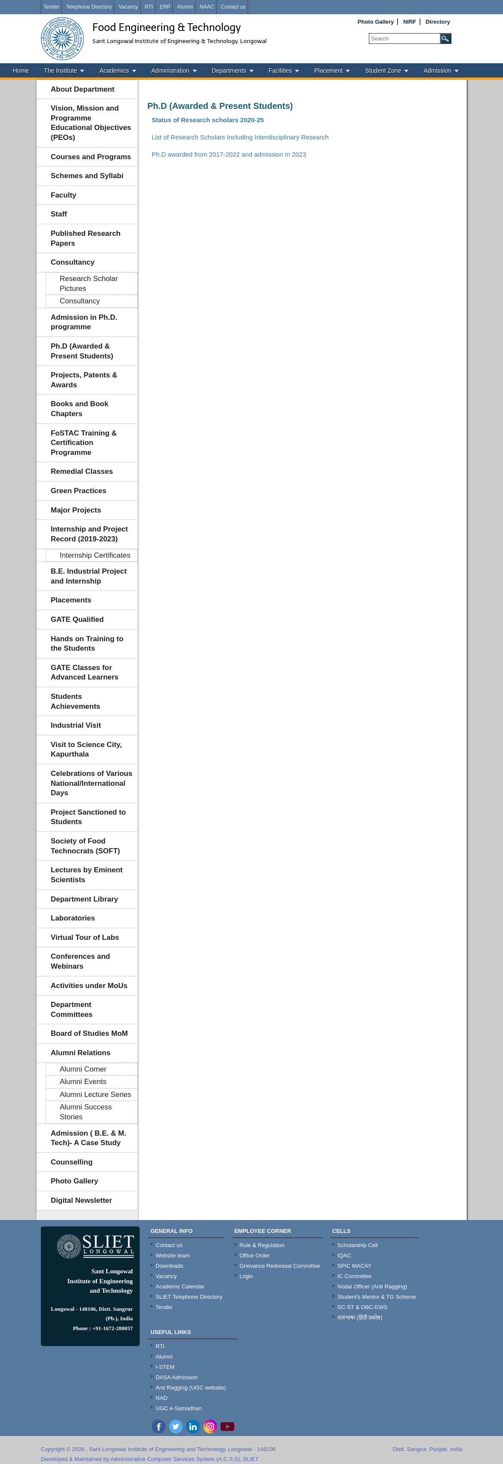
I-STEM (165, 1367)
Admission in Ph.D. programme (84, 322)
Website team (173, 1255)
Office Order (254, 1255)
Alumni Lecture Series (95, 1094)
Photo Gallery (376, 22)
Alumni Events (83, 1082)
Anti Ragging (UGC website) (191, 1387)
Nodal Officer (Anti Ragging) (372, 1286)
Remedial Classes (82, 471)
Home (21, 70)
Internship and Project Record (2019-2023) (89, 534)
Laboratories (73, 918)
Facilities (280, 70)
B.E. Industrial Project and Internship (89, 576)
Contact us (233, 7)
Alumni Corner (83, 1069)
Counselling (71, 1162)
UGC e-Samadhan (179, 1408)
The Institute (60, 70)
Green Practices (78, 491)
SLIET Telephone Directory (189, 1297)
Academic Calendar (180, 1286)
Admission (437, 70)
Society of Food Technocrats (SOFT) (85, 846)
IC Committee (354, 1276)
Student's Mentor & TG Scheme (376, 1297)
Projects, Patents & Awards (84, 380)
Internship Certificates (95, 555)
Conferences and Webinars (80, 961)
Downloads (169, 1266)
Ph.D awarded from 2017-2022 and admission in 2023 (229, 154)
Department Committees (71, 1010)
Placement (328, 70)
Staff (59, 214)
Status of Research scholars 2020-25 (208, 120)
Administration (170, 70)
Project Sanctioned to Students (88, 817)
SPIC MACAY (354, 1266)
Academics (114, 70)
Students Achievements (75, 701)
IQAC (344, 1255)
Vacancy (128, 7)
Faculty (64, 195)
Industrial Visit (76, 725)
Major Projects (76, 510)
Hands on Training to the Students (87, 644)
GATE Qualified (77, 619)
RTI (149, 7)
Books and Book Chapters (79, 409)
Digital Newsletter (81, 1200)
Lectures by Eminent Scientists (87, 875)
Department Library (84, 899)
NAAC (206, 7)
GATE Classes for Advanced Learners (85, 673)
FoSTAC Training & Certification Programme (84, 443)
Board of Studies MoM (89, 1033)
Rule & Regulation (262, 1245)
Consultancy (73, 262)
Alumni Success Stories (86, 1112)
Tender (51, 7)
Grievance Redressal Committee (279, 1266)
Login (246, 1276)
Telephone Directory (89, 7)
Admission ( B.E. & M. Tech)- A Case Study (88, 1138)
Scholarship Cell (357, 1245)
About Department (82, 89)
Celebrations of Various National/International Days (91, 783)
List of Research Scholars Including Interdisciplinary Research (240, 137)
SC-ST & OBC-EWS (362, 1307)
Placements (71, 600)
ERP (165, 7)
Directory (438, 22)
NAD (161, 1398)
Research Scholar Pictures (89, 284)
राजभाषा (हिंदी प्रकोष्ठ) (360, 1317)
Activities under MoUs (89, 986)
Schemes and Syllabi (87, 176)
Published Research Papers (86, 238)
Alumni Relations (80, 1053)
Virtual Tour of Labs (85, 937)
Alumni (185, 7)
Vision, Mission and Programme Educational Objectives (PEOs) (91, 123)
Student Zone (383, 70)
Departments (229, 70)
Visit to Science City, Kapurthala (86, 750)
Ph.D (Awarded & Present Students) (82, 351)
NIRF (409, 22)
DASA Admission (177, 1377)
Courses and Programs (91, 157)
